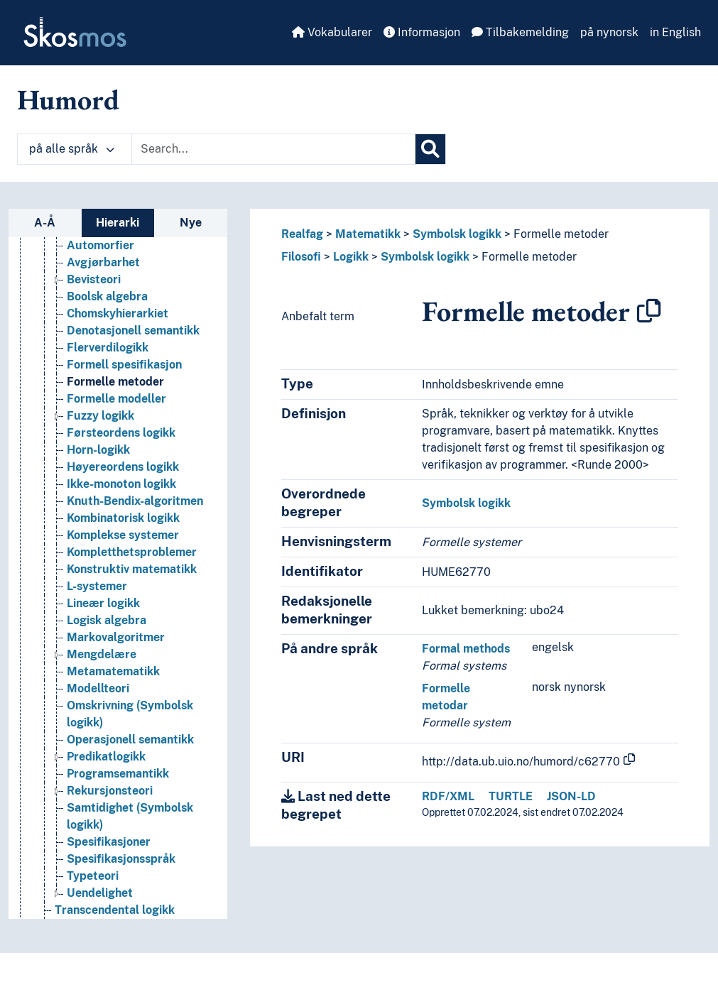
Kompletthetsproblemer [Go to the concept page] (132, 552)
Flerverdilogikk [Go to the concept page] (107, 347)
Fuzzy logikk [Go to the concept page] (100, 415)
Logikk (351, 256)
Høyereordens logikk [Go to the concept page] (123, 467)
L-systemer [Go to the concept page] (97, 586)
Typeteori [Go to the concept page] (93, 876)
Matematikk (368, 234)
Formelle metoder (561, 234)
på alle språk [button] (71, 149)
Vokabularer (332, 32)
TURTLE (511, 796)
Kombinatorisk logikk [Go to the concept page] (123, 518)
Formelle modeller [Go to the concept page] (116, 398)
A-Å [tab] (44, 222)
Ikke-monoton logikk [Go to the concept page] (121, 484)
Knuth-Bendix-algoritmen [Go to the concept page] (135, 501)
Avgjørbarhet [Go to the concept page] (103, 262)
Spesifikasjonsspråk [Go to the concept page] (121, 859)
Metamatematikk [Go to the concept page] (113, 671)
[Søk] (430, 149)
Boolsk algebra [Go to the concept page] (107, 296)
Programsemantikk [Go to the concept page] (118, 773)
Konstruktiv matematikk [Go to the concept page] (132, 569)
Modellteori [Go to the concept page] (98, 688)
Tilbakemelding (520, 32)
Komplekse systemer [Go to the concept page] (123, 535)
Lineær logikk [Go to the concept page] (103, 603)
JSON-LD (571, 796)
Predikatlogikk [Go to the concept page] (106, 756)
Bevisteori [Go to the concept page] (94, 279)
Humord (68, 99)
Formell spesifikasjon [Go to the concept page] (124, 364)
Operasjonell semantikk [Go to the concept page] (130, 739)
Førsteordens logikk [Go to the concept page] (121, 433)
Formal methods (466, 648)
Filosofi (301, 256)
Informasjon (422, 32)
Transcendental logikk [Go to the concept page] (115, 910)
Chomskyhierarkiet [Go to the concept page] (117, 313)
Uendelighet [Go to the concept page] (100, 893)
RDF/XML (448, 796)
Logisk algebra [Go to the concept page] (106, 620)
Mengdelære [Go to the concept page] (101, 654)
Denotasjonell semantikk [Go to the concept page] (133, 330)
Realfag (302, 234)
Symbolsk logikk (457, 234)
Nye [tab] (191, 222)
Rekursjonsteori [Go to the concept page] (110, 790)
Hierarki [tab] (117, 222)
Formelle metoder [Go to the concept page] (115, 381)
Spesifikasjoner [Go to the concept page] (109, 842)
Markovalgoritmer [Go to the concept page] (116, 637)
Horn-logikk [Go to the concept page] (98, 450)
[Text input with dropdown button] (273, 149)
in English (675, 32)
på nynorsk (609, 32)
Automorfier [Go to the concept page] (100, 245)
